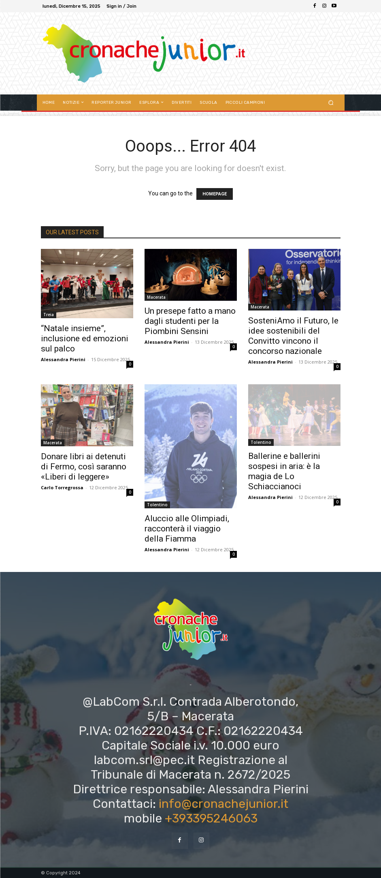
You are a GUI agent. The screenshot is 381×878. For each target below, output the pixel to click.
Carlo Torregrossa (62, 487)
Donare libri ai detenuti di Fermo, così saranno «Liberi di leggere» (83, 467)
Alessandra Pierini (63, 359)
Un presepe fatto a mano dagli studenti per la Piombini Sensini (190, 321)
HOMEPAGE (214, 194)
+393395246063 (211, 818)
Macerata (156, 297)
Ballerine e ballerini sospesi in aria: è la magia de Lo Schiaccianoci (284, 471)
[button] (330, 102)
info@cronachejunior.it (223, 804)
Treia (48, 314)
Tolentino (157, 505)
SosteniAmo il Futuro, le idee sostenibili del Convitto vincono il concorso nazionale (293, 336)
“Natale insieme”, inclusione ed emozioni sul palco (84, 338)
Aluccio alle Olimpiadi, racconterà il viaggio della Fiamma (187, 529)
